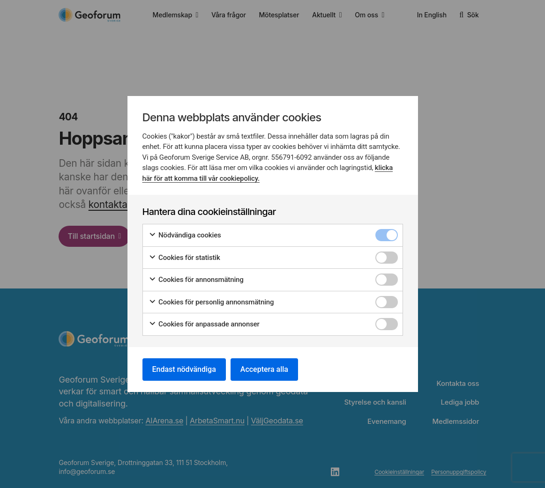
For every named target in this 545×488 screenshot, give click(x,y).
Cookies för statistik (184, 257)
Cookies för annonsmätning (196, 279)
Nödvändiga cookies (185, 235)
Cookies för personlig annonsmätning (211, 302)
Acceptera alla (264, 369)
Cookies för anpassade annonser (204, 324)
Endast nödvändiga (184, 369)
